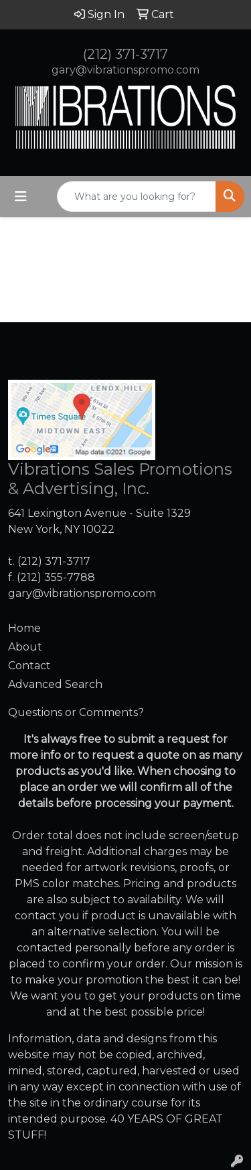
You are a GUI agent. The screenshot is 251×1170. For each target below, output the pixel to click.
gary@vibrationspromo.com (125, 70)
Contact (29, 665)
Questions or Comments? (76, 712)
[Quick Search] (136, 196)
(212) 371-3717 (125, 54)
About (25, 646)
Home (24, 628)
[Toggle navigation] (21, 196)
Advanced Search (55, 684)
